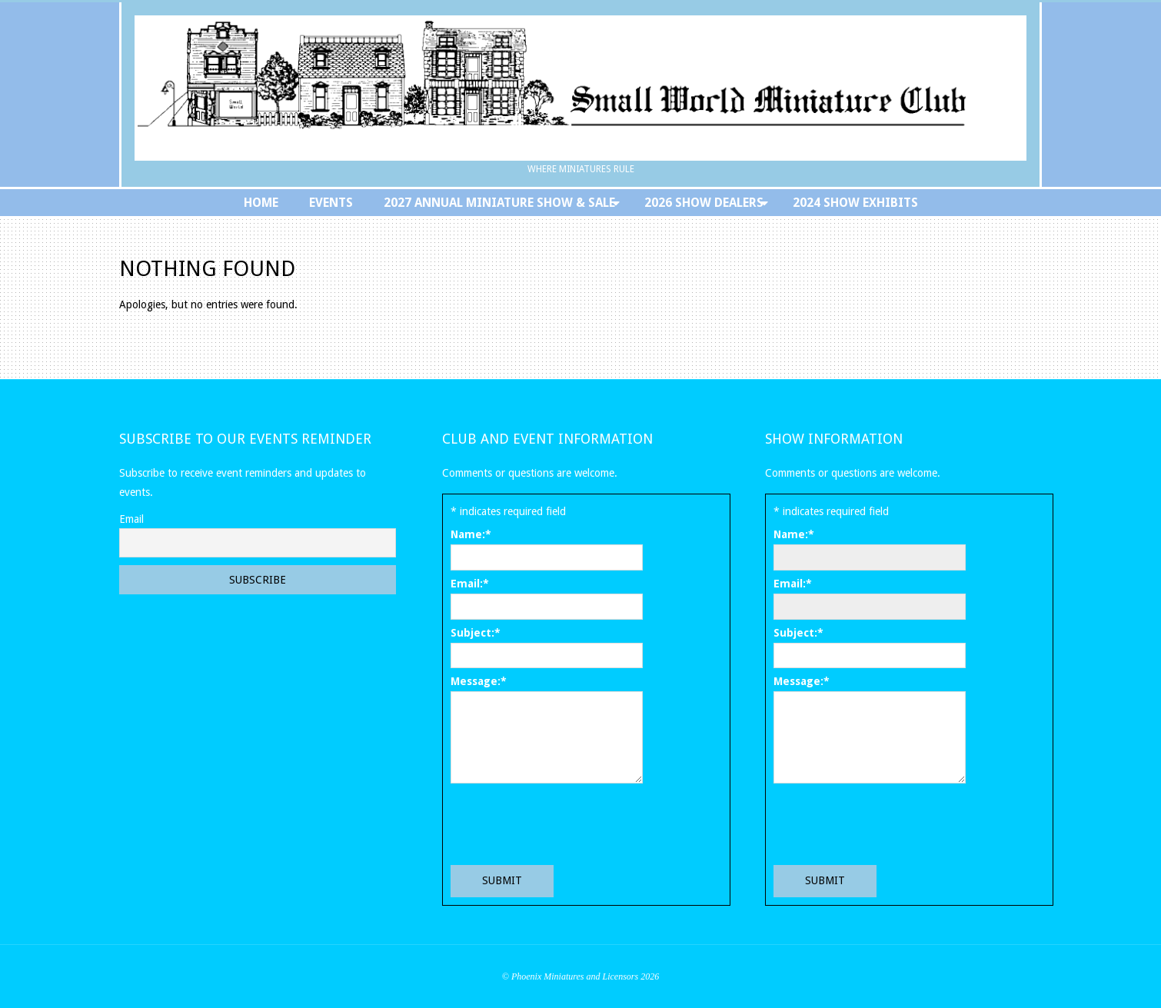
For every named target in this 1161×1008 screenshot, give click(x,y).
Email (131, 519)
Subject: (476, 633)
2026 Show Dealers (703, 202)
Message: (479, 681)
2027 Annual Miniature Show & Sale (499, 202)
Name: (471, 534)
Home (261, 202)
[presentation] (567, 823)
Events (331, 202)
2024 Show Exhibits (855, 202)
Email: (470, 583)
